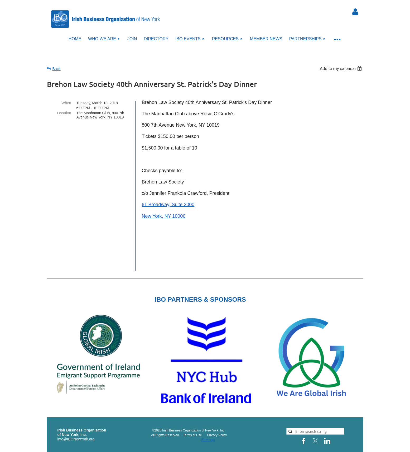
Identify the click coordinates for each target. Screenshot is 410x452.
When (66, 103)
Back (56, 69)
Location (64, 113)
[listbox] (341, 68)
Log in (355, 11)
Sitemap (208, 417)
